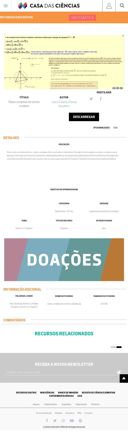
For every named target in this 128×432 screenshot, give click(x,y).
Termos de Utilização (44, 413)
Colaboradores (50, 404)
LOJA (79, 396)
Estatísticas (69, 413)
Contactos (88, 413)
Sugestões (66, 404)
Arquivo (36, 404)
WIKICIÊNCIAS (47, 392)
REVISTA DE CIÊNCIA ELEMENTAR (98, 392)
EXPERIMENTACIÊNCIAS (61, 396)
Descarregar (84, 117)
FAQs (79, 413)
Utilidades (58, 413)
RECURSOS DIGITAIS (26, 392)
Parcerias (95, 404)
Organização (81, 404)
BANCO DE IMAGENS (68, 392)
